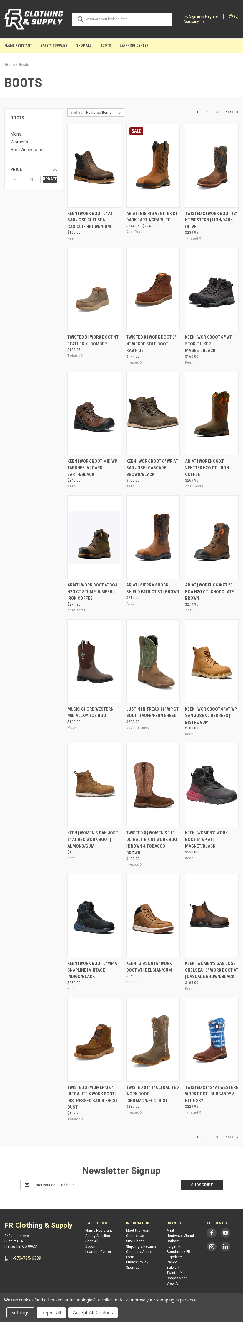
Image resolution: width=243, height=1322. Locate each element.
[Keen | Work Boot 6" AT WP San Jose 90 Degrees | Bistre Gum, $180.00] (211, 661)
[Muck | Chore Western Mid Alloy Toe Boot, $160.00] (94, 661)
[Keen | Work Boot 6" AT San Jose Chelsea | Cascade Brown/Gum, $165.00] (94, 165)
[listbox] (105, 112)
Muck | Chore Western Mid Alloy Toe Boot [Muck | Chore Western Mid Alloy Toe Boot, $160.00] (90, 712)
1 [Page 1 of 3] (198, 112)
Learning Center (134, 46)
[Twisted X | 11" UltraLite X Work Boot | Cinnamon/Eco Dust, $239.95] (153, 1039)
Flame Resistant (18, 46)
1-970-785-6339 (25, 1258)
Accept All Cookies (93, 1312)
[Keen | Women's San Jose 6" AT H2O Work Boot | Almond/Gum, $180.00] (94, 785)
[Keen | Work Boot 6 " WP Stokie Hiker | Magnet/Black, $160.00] (211, 289)
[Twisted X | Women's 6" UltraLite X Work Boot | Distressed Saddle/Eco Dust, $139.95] (94, 1039)
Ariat (170, 1231)
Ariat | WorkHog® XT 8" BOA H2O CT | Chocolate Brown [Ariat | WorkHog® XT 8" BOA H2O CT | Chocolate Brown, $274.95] (209, 591)
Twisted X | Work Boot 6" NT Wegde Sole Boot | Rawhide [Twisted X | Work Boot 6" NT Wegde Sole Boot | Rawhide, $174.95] (151, 344)
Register (212, 16)
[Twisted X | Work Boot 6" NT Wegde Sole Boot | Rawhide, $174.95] (153, 289)
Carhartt (173, 1241)
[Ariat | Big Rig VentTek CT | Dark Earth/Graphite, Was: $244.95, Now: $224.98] (153, 165)
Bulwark (173, 1268)
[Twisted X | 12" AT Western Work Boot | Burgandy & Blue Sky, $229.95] (211, 1039)
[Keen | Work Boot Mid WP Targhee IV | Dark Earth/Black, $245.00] (94, 413)
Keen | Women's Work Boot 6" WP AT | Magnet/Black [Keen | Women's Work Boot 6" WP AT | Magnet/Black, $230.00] (206, 839)
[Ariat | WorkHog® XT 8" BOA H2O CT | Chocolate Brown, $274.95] (211, 537)
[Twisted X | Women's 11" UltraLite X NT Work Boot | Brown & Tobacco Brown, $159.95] (153, 785)
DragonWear (177, 1278)
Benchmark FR (178, 1252)
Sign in (194, 16)
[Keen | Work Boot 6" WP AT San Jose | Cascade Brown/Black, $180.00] (153, 413)
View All (173, 1283)
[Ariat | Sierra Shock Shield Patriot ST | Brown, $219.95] (153, 537)
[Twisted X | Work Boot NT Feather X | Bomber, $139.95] (94, 289)
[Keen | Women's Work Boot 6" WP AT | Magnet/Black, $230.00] (211, 785)
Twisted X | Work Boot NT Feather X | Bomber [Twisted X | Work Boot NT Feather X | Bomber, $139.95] (93, 341)
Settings (20, 1312)
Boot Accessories (28, 149)
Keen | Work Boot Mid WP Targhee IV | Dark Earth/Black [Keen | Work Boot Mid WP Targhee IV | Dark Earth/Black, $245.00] (92, 468)
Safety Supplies (54, 46)
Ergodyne (174, 1257)
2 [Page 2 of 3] (207, 112)
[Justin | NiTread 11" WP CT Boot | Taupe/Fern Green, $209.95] (153, 661)
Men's (16, 134)
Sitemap (132, 1268)
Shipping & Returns (141, 1246)
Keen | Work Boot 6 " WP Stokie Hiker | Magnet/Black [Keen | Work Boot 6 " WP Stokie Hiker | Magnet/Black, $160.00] (208, 344)
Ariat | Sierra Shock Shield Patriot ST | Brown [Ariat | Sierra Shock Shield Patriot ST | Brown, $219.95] (152, 588)
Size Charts (135, 1241)
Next (231, 112)
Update (50, 179)
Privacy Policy (137, 1262)
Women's (19, 142)
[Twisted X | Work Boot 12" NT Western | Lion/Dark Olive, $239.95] (211, 165)
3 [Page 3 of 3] (217, 112)
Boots (105, 46)
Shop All (83, 46)
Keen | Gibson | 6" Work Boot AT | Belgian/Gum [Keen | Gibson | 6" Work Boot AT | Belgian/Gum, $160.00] (149, 967)
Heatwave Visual (180, 1236)
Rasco (172, 1262)
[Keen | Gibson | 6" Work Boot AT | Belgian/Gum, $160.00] (153, 915)
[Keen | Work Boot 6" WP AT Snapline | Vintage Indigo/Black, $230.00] (94, 915)
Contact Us (135, 1236)
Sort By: (76, 112)
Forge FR (174, 1246)
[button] (34, 169)
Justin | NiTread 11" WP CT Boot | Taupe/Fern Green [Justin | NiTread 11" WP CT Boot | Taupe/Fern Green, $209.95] (152, 712)
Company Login (196, 22)
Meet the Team (138, 1231)
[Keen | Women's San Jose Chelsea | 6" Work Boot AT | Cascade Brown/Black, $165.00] (211, 915)
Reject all (51, 1312)
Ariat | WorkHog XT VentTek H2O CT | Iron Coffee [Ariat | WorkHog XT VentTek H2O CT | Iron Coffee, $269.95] (207, 468)
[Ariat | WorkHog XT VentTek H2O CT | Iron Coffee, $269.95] (211, 413)
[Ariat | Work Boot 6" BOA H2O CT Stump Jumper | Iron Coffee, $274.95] (94, 537)
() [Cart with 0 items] (234, 16)
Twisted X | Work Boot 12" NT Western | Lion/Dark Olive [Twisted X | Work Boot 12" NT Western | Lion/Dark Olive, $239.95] (211, 220)
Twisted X (175, 1273)
